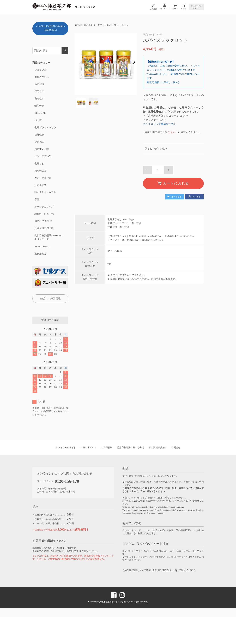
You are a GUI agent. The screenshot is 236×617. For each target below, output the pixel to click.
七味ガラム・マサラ (45, 130)
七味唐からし (41, 77)
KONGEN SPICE (43, 228)
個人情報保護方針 (158, 456)
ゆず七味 (39, 85)
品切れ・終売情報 (50, 307)
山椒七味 (39, 100)
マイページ (164, 9)
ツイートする (174, 196)
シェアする (194, 196)
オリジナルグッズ (43, 213)
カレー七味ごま (42, 183)
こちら (171, 132)
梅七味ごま (40, 175)
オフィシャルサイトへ (196, 7)
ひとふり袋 (40, 190)
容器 (36, 205)
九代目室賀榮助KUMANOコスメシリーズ (49, 245)
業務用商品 (40, 262)
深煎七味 (39, 92)
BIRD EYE (39, 115)
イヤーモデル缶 (42, 160)
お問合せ (175, 456)
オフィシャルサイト (66, 456)
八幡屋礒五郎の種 (43, 236)
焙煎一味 (39, 107)
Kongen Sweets (41, 254)
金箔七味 (39, 145)
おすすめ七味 (41, 153)
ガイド (183, 9)
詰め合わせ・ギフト (95, 25)
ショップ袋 (40, 70)
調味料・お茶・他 (43, 220)
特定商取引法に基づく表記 (130, 456)
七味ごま (39, 168)
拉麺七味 (39, 138)
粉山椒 (37, 122)
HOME (78, 25)
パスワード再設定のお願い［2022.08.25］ (50, 28)
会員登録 (153, 9)
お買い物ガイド (88, 456)
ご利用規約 (106, 456)
